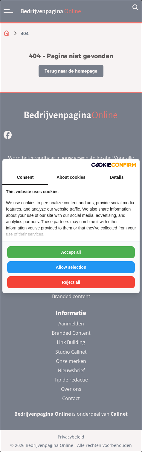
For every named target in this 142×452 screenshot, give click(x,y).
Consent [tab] (25, 177)
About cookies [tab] (71, 177)
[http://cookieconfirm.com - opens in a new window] (113, 165)
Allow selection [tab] (71, 267)
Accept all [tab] (71, 252)
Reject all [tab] (71, 282)
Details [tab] (117, 177)
